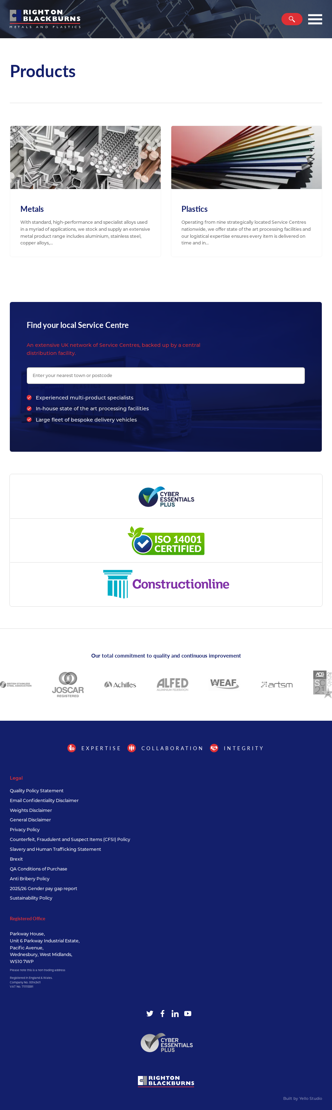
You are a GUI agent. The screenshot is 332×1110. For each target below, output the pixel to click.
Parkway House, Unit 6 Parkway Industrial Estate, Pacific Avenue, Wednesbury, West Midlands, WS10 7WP (45, 947)
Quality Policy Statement (37, 790)
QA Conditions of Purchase (38, 869)
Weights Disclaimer (31, 810)
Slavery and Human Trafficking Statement (55, 849)
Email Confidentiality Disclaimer (44, 800)
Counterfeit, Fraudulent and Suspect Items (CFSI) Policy (70, 839)
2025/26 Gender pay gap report (43, 888)
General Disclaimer (30, 819)
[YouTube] (187, 1013)
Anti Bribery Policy (29, 878)
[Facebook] (162, 1013)
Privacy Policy (25, 829)
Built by (302, 1099)
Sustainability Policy (31, 898)
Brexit (16, 859)
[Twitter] (149, 1013)
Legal (16, 778)
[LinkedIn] (175, 1013)
